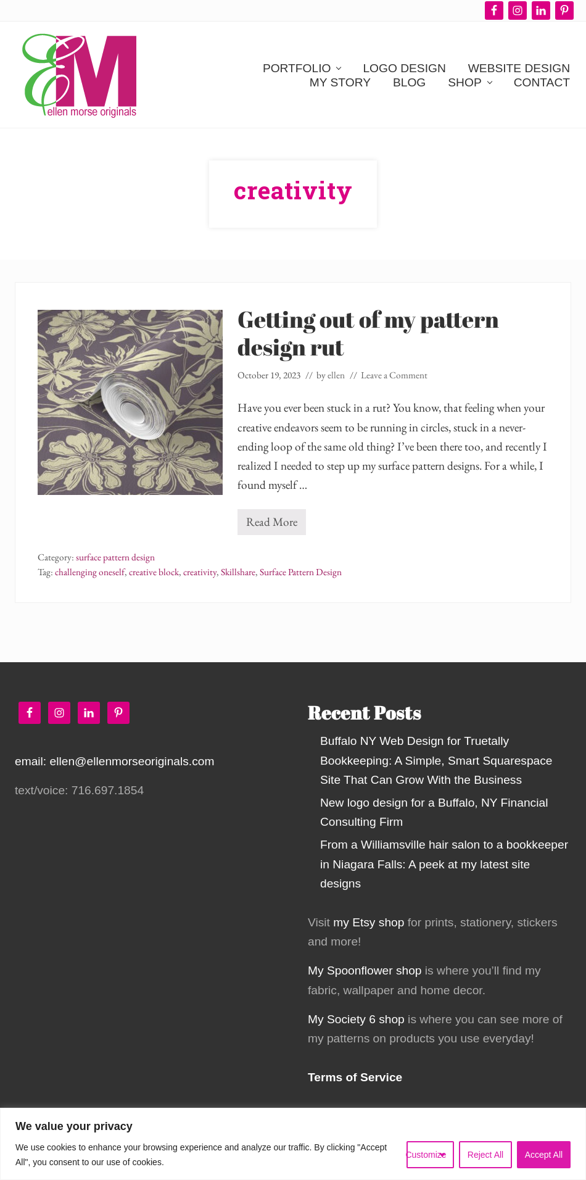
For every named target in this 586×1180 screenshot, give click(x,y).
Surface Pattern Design (301, 572)
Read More (271, 524)
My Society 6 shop (356, 1019)
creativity (200, 572)
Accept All (544, 1155)
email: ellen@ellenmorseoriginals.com (114, 761)
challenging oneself (90, 572)
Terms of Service (355, 1077)
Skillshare (238, 572)
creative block (154, 572)
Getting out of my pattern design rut (368, 332)
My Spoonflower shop (365, 970)
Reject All (485, 1155)
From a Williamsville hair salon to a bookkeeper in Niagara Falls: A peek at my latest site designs (444, 863)
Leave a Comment (394, 375)
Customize (426, 1155)
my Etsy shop (368, 922)
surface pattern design (115, 557)
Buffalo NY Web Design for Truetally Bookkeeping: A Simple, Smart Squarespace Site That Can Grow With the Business (436, 760)
